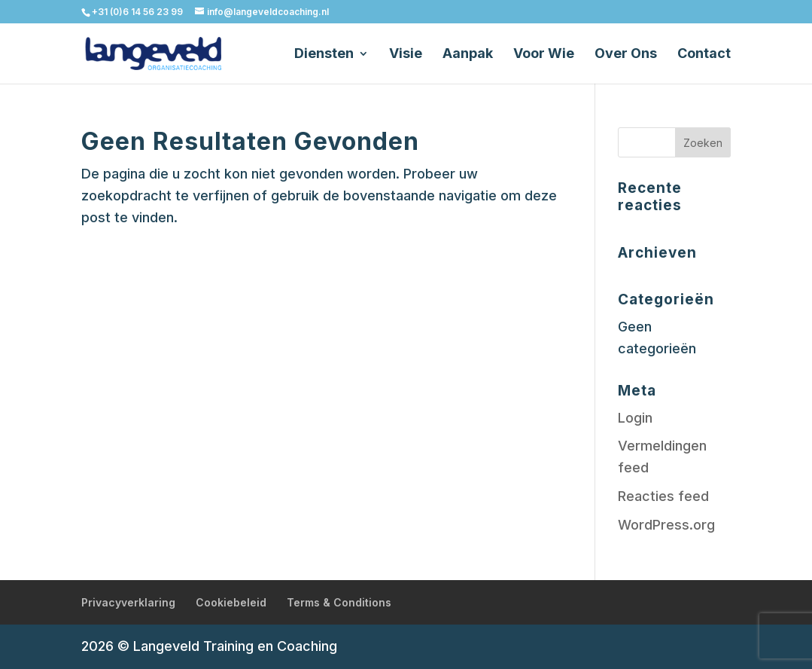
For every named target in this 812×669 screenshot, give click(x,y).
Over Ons (626, 54)
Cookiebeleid (231, 602)
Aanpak (467, 54)
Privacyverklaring (128, 602)
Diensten (324, 54)
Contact (704, 54)
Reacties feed (663, 496)
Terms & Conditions (339, 602)
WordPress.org (666, 525)
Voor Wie (543, 54)
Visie (405, 54)
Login (635, 418)
